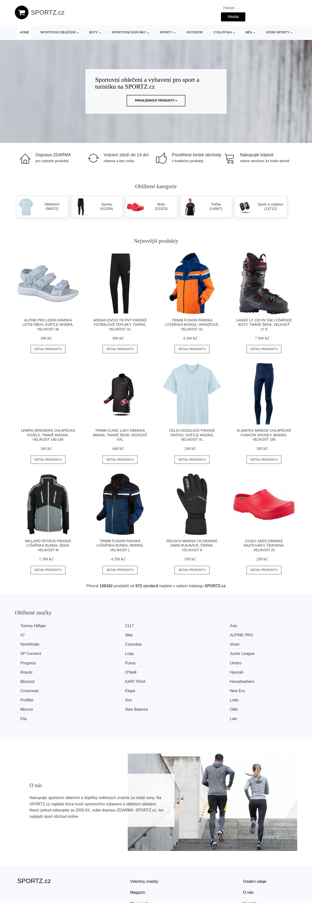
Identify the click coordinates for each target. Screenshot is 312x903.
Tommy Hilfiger (34, 626)
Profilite (27, 681)
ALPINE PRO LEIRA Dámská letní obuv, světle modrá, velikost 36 (48, 324)
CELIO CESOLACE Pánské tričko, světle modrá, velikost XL (192, 434)
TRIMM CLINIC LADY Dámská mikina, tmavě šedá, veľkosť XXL (120, 434)
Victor (26, 644)
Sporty (166, 32)
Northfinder (175, 635)
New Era (245, 672)
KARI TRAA (248, 662)
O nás (248, 863)
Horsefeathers (33, 672)
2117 (97, 626)
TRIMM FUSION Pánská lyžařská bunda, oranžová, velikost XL (192, 324)
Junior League (250, 644)
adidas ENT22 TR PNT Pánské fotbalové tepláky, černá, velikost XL (120, 324)
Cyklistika (223, 32)
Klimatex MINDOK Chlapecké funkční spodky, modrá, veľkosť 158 (264, 434)
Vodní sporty (278, 32)
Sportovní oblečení (57, 32)
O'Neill (26, 662)
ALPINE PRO (105, 635)
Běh (249, 32)
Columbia (246, 635)
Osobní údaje (254, 852)
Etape (171, 672)
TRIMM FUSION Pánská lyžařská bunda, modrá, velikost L (120, 545)
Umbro (171, 653)
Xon (96, 681)
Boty (93, 32)
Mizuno (244, 681)
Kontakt (249, 875)
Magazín (137, 863)
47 (240, 626)
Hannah (100, 662)
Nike (25, 635)
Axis (169, 626)
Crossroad (102, 672)
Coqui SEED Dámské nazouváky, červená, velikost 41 (264, 545)
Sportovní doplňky (128, 32)
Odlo (97, 690)
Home (24, 32)
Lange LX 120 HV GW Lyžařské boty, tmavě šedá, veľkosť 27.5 (264, 324)
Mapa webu (140, 875)
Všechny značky (144, 852)
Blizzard (173, 662)
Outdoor (194, 32)
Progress (29, 653)
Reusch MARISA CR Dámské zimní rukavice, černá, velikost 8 (192, 545)
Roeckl (244, 653)
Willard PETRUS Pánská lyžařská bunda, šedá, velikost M (48, 545)
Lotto (170, 681)
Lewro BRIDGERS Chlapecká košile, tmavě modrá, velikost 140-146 (48, 434)
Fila (169, 690)
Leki (241, 690)
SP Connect (103, 644)
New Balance (32, 690)
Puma (98, 653)
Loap (170, 644)
